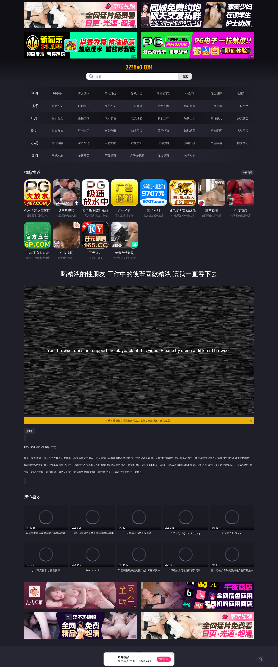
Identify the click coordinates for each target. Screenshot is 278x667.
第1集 (29, 431)
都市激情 (57, 143)
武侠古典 (136, 143)
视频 (34, 105)
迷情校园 (163, 143)
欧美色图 (110, 131)
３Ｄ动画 (136, 106)
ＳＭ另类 (242, 106)
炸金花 (189, 93)
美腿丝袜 (163, 131)
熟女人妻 (163, 106)
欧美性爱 (136, 118)
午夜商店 (83, 155)
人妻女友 (110, 143)
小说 (34, 143)
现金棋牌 (216, 93)
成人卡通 (110, 118)
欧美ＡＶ (110, 106)
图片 (34, 130)
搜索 (185, 76)
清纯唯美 (189, 131)
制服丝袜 (163, 118)
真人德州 (83, 93)
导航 (34, 155)
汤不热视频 (137, 155)
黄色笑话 (216, 143)
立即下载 (164, 659)
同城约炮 (57, 155)
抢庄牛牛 (242, 93)
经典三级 (189, 118)
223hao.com (139, 67)
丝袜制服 (189, 106)
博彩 (34, 93)
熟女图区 (216, 131)
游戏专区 (136, 93)
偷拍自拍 (83, 118)
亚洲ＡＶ (57, 106)
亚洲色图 (83, 131)
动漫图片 (136, 131)
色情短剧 (189, 155)
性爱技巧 (242, 143)
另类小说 (189, 143)
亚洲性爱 (57, 118)
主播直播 (216, 106)
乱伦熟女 (216, 118)
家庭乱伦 (83, 143)
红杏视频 (163, 155)
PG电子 (57, 93)
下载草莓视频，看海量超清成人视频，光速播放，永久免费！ (178, 420)
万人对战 (110, 93)
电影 (34, 118)
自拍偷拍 (83, 106)
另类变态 (242, 118)
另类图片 (242, 131)
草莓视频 (110, 155)
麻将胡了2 (163, 93)
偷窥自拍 (57, 131)
